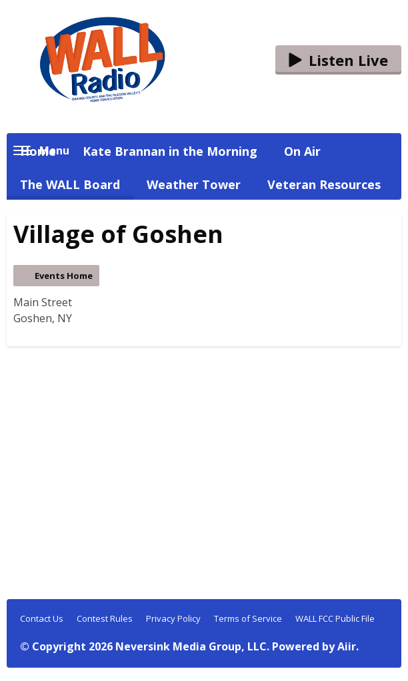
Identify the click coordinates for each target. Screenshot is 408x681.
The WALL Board (70, 184)
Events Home (64, 276)
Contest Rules (105, 618)
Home (38, 151)
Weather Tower (194, 184)
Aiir (346, 646)
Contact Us (41, 618)
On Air (302, 151)
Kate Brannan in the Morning (170, 151)
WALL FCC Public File (335, 618)
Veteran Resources (324, 184)
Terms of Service (248, 618)
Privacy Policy (173, 618)
